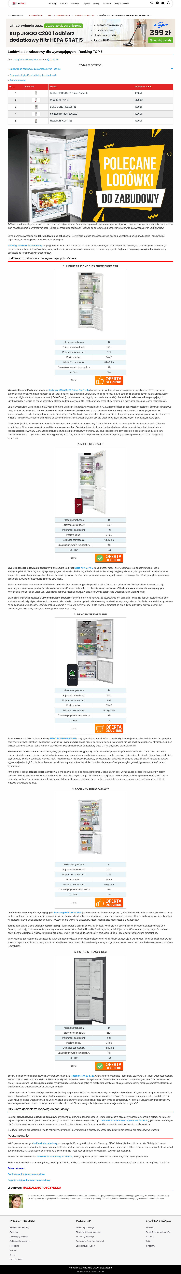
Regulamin (14, 1246)
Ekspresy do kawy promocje (88, 1232)
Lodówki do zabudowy (85, 15)
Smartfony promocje (85, 1237)
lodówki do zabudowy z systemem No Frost (125, 1120)
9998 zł (138, 93)
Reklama (14, 1232)
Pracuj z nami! (16, 1259)
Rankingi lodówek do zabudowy (25, 245)
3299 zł (138, 121)
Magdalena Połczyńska (26, 59)
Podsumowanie (17, 80)
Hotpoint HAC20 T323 (61, 121)
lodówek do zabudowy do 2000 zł (54, 1156)
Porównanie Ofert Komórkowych (90, 1241)
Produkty (63, 3)
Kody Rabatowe (122, 3)
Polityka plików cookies (20, 1241)
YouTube (150, 1237)
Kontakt (13, 1250)
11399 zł (138, 100)
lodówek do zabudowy (45, 1143)
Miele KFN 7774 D (59, 100)
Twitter (149, 1241)
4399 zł (138, 107)
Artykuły (86, 3)
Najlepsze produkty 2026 (59, 15)
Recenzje (75, 3)
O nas (12, 1255)
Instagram (150, 1246)
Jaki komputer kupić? (85, 1246)
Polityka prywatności (19, 1237)
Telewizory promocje (85, 1227)
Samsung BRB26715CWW (63, 114)
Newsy (96, 3)
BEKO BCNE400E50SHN (63, 107)
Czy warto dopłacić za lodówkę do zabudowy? (33, 75)
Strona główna (35, 15)
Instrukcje (107, 3)
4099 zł (138, 114)
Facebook (150, 1227)
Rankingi (52, 3)
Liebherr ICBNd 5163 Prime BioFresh (69, 93)
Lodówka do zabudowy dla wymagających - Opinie (35, 69)
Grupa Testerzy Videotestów (158, 1232)
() (50, 59)
